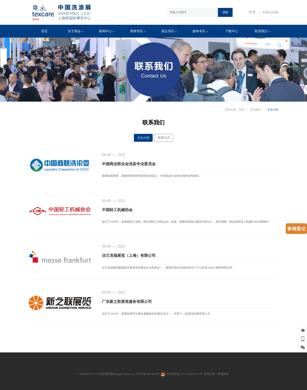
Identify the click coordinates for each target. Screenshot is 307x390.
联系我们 (262, 31)
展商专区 (138, 31)
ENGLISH (270, 12)
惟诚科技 (223, 373)
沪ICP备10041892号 (147, 373)
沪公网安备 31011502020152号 (181, 373)
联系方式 (164, 137)
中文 (252, 12)
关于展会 (75, 31)
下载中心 (231, 31)
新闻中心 (106, 31)
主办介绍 (272, 109)
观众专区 (169, 31)
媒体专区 (200, 31)
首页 (44, 31)
